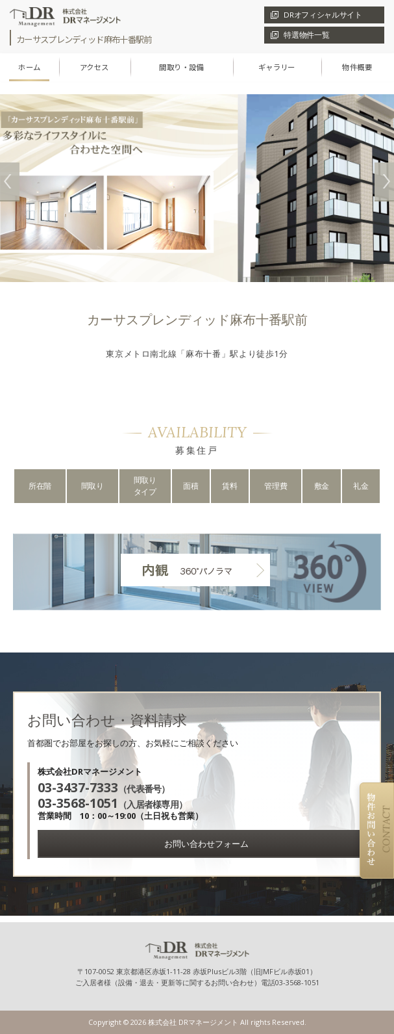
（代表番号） (104, 788)
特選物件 (306, 35)
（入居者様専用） (112, 804)
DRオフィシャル (323, 14)
